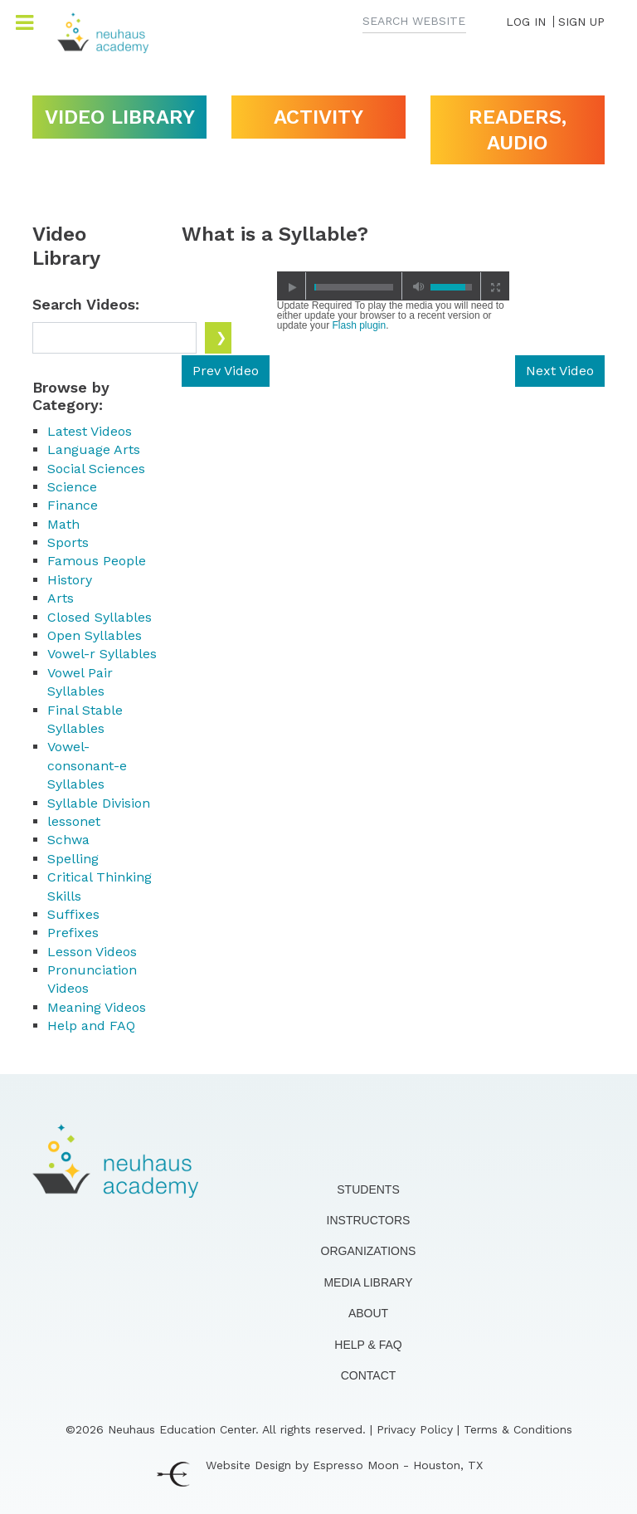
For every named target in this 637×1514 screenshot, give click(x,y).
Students (368, 1189)
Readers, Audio (517, 129)
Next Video (560, 370)
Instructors (369, 1220)
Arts (60, 598)
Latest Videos (89, 431)
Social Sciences (96, 468)
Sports (68, 542)
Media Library (367, 1282)
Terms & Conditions (518, 1429)
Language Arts (93, 449)
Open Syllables (94, 635)
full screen (494, 286)
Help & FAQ (367, 1344)
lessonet (73, 821)
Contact (368, 1375)
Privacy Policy (415, 1429)
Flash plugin (359, 325)
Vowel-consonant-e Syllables (87, 765)
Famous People (96, 561)
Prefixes (73, 932)
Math (63, 524)
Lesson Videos (92, 952)
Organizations (368, 1251)
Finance (72, 505)
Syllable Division (98, 803)
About (368, 1313)
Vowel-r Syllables (102, 654)
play (292, 286)
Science (72, 487)
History (69, 580)
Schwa (68, 839)
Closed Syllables (99, 617)
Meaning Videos (96, 1007)
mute (415, 286)
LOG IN (526, 21)
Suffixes (73, 914)
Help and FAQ (91, 1025)
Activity (318, 117)
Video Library (120, 117)
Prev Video (225, 370)
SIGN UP (581, 21)
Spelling (73, 859)
